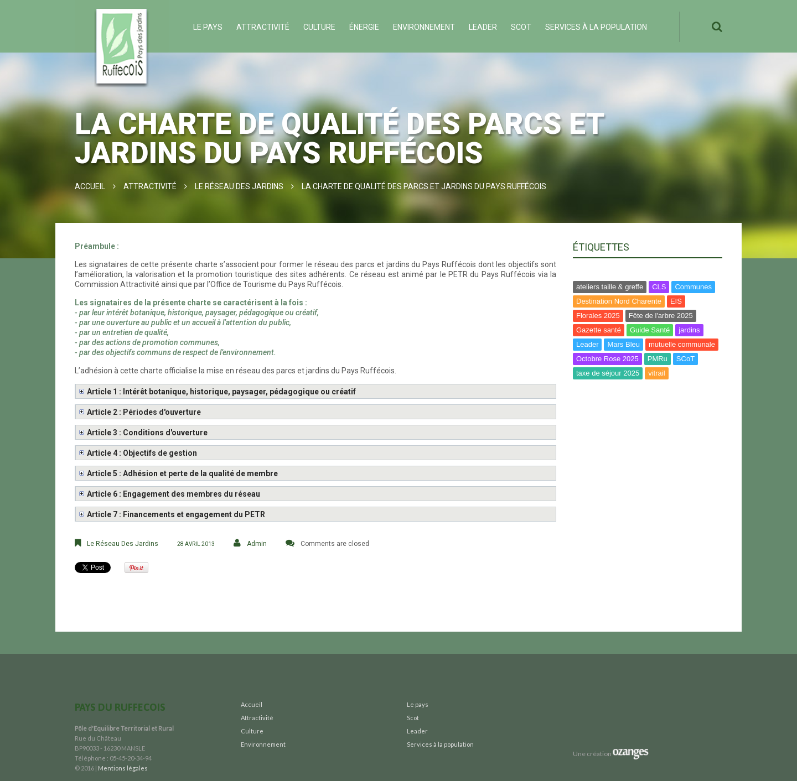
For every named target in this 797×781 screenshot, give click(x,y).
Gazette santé (598, 330)
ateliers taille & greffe (609, 287)
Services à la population (596, 27)
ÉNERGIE (364, 27)
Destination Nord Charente (618, 301)
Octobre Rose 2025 (607, 359)
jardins (689, 330)
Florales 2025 (598, 315)
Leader (483, 27)
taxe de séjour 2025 (607, 373)
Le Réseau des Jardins (239, 186)
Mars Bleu (623, 344)
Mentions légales (123, 768)
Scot (521, 27)
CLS (659, 287)
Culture (319, 27)
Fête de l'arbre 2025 (661, 315)
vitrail (656, 373)
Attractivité (262, 27)
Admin (257, 544)
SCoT (685, 359)
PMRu (657, 359)
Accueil (90, 186)
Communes (693, 287)
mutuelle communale (682, 344)
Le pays (207, 27)
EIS (676, 301)
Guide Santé (650, 330)
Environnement (424, 27)
